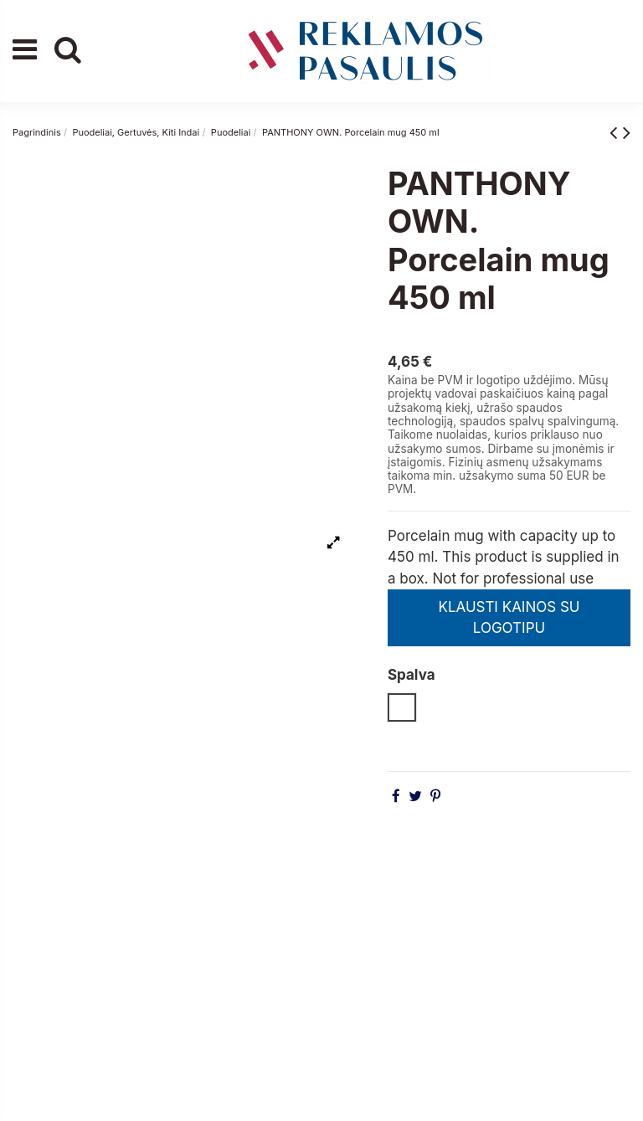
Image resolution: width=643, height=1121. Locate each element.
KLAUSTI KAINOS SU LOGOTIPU (508, 618)
